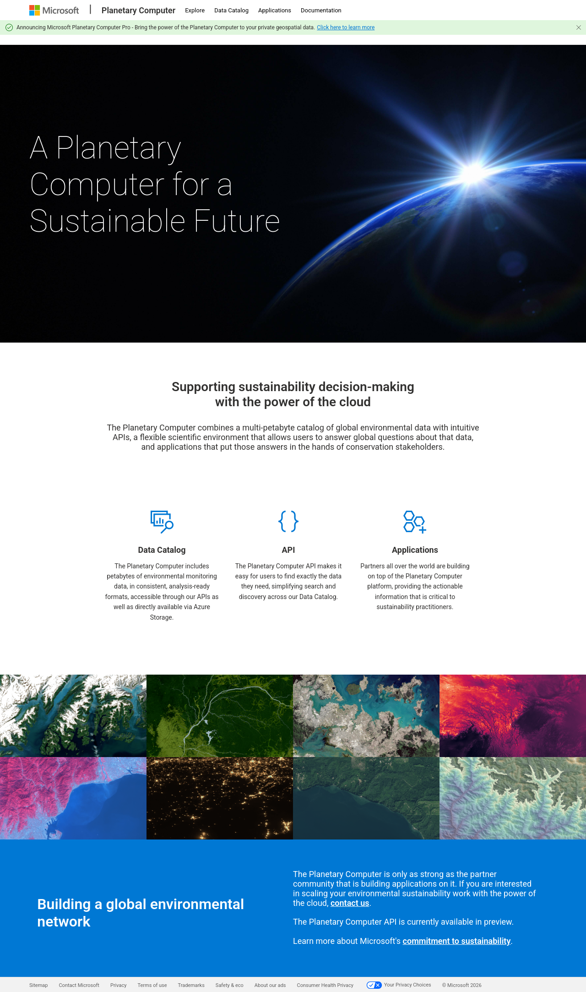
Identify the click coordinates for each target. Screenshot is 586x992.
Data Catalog (231, 10)
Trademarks (191, 985)
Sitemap (38, 985)
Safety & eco (230, 985)
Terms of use (152, 985)
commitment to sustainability (457, 941)
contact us (350, 903)
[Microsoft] (55, 10)
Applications (274, 10)
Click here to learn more (345, 27)
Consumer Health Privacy (325, 985)
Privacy (118, 985)
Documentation (321, 10)
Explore (195, 10)
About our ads (270, 985)
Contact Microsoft (79, 985)
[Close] (578, 27)
